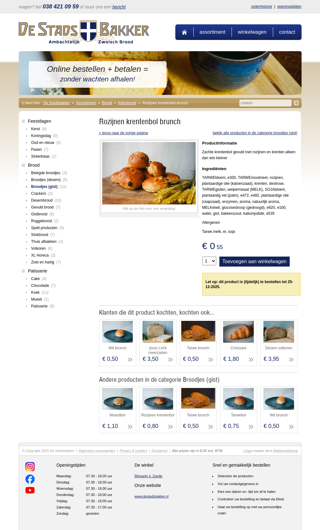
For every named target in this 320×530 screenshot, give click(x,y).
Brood (107, 103)
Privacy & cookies (133, 451)
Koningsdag (44, 136)
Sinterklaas (44, 156)
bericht (119, 6)
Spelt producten (47, 228)
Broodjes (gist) (49, 186)
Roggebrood (44, 221)
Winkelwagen (252, 32)
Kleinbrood (127, 103)
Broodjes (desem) (49, 180)
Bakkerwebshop (285, 451)
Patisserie (37, 270)
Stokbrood (43, 235)
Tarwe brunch (198, 348)
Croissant (239, 348)
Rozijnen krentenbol (157, 415)
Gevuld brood (45, 207)
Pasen (39, 149)
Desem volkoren (278, 348)
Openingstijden (289, 6)
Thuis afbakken (47, 241)
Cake (39, 279)
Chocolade (43, 285)
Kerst (39, 129)
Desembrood (46, 200)
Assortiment (213, 32)
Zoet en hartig (46, 262)
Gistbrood (42, 214)
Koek (39, 292)
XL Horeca (43, 255)
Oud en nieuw (46, 142)
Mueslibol (118, 415)
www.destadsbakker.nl (152, 496)
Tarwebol (238, 415)
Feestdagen (39, 121)
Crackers (42, 193)
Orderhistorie (261, 6)
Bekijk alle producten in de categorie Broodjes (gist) (255, 133)
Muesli (40, 299)
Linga (247, 451)
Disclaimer (160, 451)
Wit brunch (117, 348)
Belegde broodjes (49, 173)
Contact (287, 32)
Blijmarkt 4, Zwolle (148, 476)
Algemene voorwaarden (97, 451)
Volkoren (41, 248)
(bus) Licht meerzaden (157, 350)
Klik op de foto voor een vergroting (149, 208)
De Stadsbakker (56, 103)
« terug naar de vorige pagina (123, 133)
